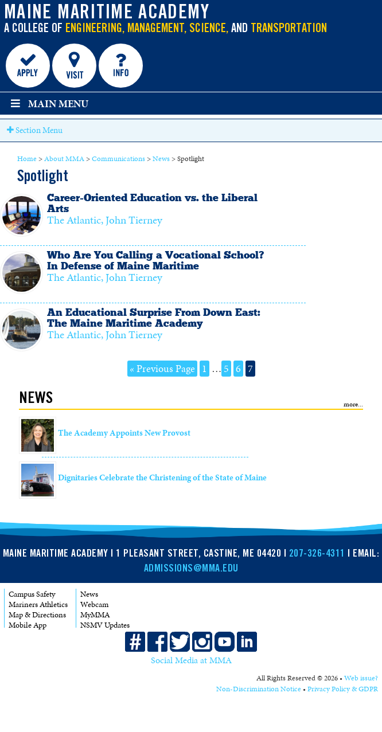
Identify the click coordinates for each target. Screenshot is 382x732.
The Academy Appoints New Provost (124, 433)
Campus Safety (32, 594)
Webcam (94, 604)
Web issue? (361, 678)
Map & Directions (37, 614)
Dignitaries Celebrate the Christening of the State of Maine (162, 477)
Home (27, 159)
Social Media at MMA (191, 660)
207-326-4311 (317, 554)
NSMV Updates (105, 625)
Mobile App (27, 625)
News (161, 159)
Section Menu (35, 130)
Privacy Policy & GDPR (342, 689)
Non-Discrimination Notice (258, 689)
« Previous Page (162, 368)
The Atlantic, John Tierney (104, 220)
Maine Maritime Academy (106, 14)
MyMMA (95, 614)
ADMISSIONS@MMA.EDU (191, 569)
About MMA (64, 159)
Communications (118, 159)
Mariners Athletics (38, 604)
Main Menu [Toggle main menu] (48, 103)
